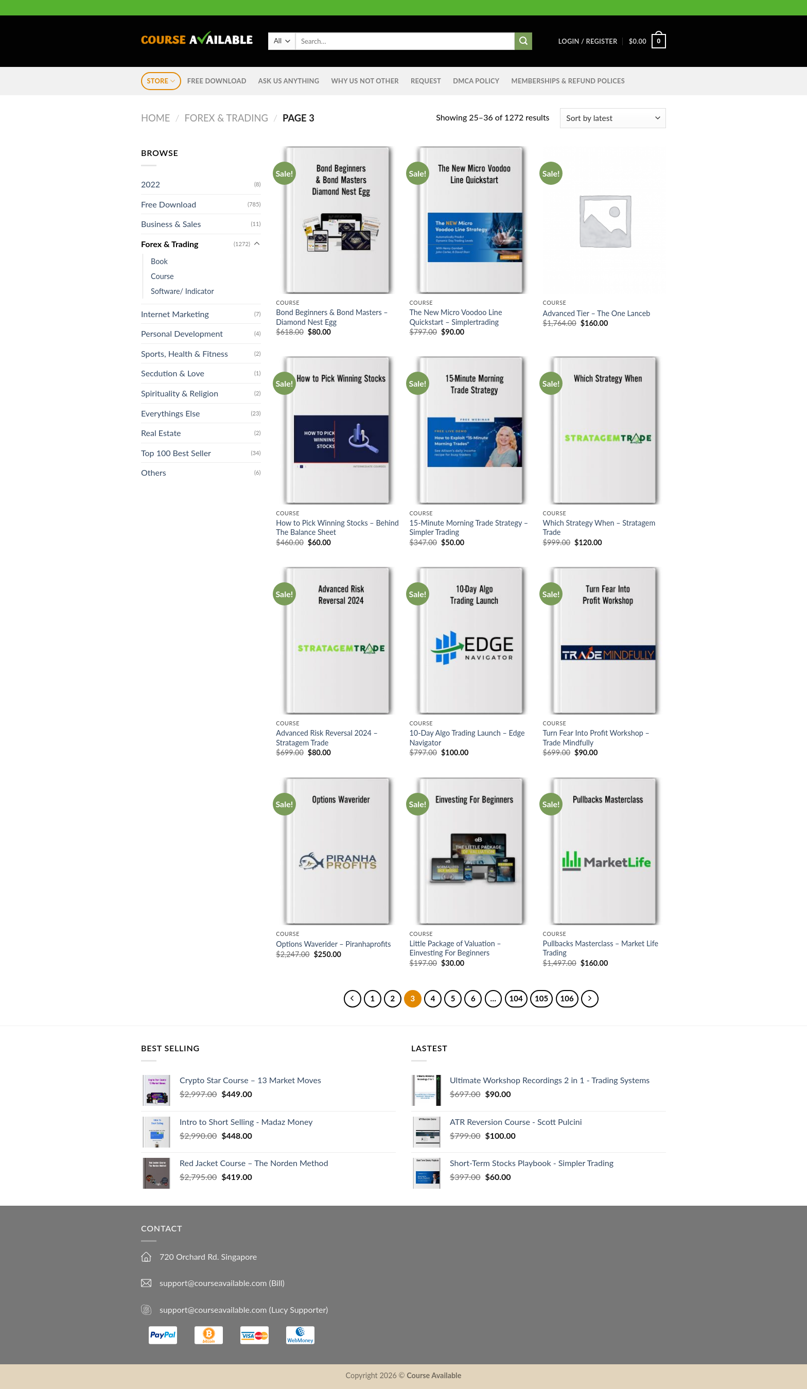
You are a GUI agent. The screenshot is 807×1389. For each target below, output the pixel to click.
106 (567, 998)
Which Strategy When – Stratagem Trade (599, 527)
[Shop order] (613, 118)
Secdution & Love (172, 373)
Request (426, 81)
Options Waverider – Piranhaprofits (333, 944)
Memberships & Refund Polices (568, 81)
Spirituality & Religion (179, 393)
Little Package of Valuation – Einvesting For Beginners (455, 948)
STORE (161, 81)
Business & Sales (171, 224)
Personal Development (182, 333)
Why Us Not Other (364, 81)
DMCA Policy (476, 81)
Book (159, 260)
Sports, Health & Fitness (184, 353)
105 (541, 998)
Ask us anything (288, 81)
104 (516, 998)
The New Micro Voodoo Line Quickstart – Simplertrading (455, 317)
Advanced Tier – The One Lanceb (597, 313)
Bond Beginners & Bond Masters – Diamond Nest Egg (332, 317)
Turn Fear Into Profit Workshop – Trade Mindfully (596, 737)
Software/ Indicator (182, 291)
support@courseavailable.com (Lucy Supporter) (244, 1309)
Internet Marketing (175, 314)
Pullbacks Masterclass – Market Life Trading (601, 948)
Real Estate (161, 433)
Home (155, 118)
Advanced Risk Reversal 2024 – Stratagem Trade (327, 737)
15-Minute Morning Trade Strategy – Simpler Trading (468, 527)
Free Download (217, 81)
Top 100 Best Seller (176, 453)
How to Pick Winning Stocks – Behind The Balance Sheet (337, 527)
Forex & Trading (226, 118)
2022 (150, 184)
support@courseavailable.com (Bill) (222, 1283)
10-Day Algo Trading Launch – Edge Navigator (466, 737)
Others (153, 472)
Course (162, 275)
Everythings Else (170, 413)
